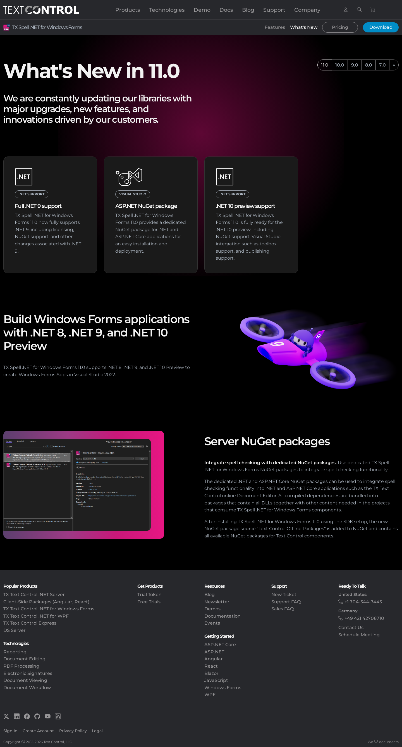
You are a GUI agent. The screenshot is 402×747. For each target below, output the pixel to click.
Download (381, 27)
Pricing (340, 27)
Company (307, 9)
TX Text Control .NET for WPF (36, 616)
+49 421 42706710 (364, 618)
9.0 (354, 65)
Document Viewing (25, 680)
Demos (212, 608)
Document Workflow (27, 687)
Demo (202, 9)
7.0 (382, 65)
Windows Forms (222, 687)
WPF (210, 694)
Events (212, 623)
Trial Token (149, 594)
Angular (213, 658)
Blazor (211, 673)
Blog (248, 9)
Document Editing (24, 658)
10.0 (339, 65)
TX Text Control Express (29, 623)
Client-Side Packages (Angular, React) (46, 601)
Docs (226, 9)
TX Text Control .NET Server (34, 594)
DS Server (14, 630)
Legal (97, 730)
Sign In (10, 730)
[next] (394, 65)
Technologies (167, 9)
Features (275, 27)
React (211, 666)
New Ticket (283, 594)
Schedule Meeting (359, 634)
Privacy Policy (73, 730)
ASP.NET (214, 651)
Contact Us (350, 627)
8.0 (368, 65)
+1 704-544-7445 (363, 601)
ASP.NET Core (220, 644)
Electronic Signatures (27, 673)
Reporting (15, 651)
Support (274, 9)
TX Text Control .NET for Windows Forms (48, 608)
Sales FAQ (282, 608)
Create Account (38, 730)
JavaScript (216, 680)
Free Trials (149, 601)
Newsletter (216, 601)
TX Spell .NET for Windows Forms (47, 27)
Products (127, 9)
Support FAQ (286, 601)
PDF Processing (21, 666)
